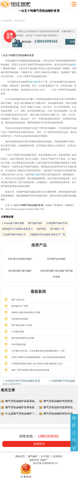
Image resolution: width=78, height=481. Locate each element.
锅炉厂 (44, 460)
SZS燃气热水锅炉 (56, 259)
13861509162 (46, 41)
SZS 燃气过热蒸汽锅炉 (20, 259)
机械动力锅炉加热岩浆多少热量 (25, 312)
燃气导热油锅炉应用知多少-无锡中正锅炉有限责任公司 (22, 407)
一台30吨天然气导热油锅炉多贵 (21, 380)
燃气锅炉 (36, 174)
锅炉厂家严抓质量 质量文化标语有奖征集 (30, 370)
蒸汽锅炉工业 (57, 229)
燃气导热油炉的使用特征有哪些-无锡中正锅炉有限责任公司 (60, 407)
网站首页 (20, 456)
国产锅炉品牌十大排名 (21, 325)
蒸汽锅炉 (34, 82)
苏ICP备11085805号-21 (45, 463)
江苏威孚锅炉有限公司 (14, 234)
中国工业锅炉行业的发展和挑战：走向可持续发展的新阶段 (38, 357)
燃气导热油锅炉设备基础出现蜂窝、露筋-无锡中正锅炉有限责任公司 (22, 401)
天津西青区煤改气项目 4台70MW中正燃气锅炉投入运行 (37, 363)
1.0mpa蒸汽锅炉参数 (13, 223)
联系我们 (58, 456)
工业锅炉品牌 (17, 331)
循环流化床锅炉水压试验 (22, 338)
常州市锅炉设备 (18, 344)
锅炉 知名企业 (17, 299)
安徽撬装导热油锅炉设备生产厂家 (47, 234)
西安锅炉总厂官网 (19, 306)
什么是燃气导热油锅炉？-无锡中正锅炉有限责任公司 (22, 413)
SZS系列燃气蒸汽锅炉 (20, 271)
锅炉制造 (41, 229)
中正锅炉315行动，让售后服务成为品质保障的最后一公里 (38, 351)
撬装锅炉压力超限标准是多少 (17, 229)
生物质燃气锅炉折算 (57, 223)
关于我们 (45, 456)
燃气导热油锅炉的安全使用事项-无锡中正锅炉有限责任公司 (60, 413)
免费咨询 (39, 443)
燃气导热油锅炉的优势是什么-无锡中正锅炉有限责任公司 (60, 401)
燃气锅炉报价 (35, 223)
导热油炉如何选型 (19, 319)
